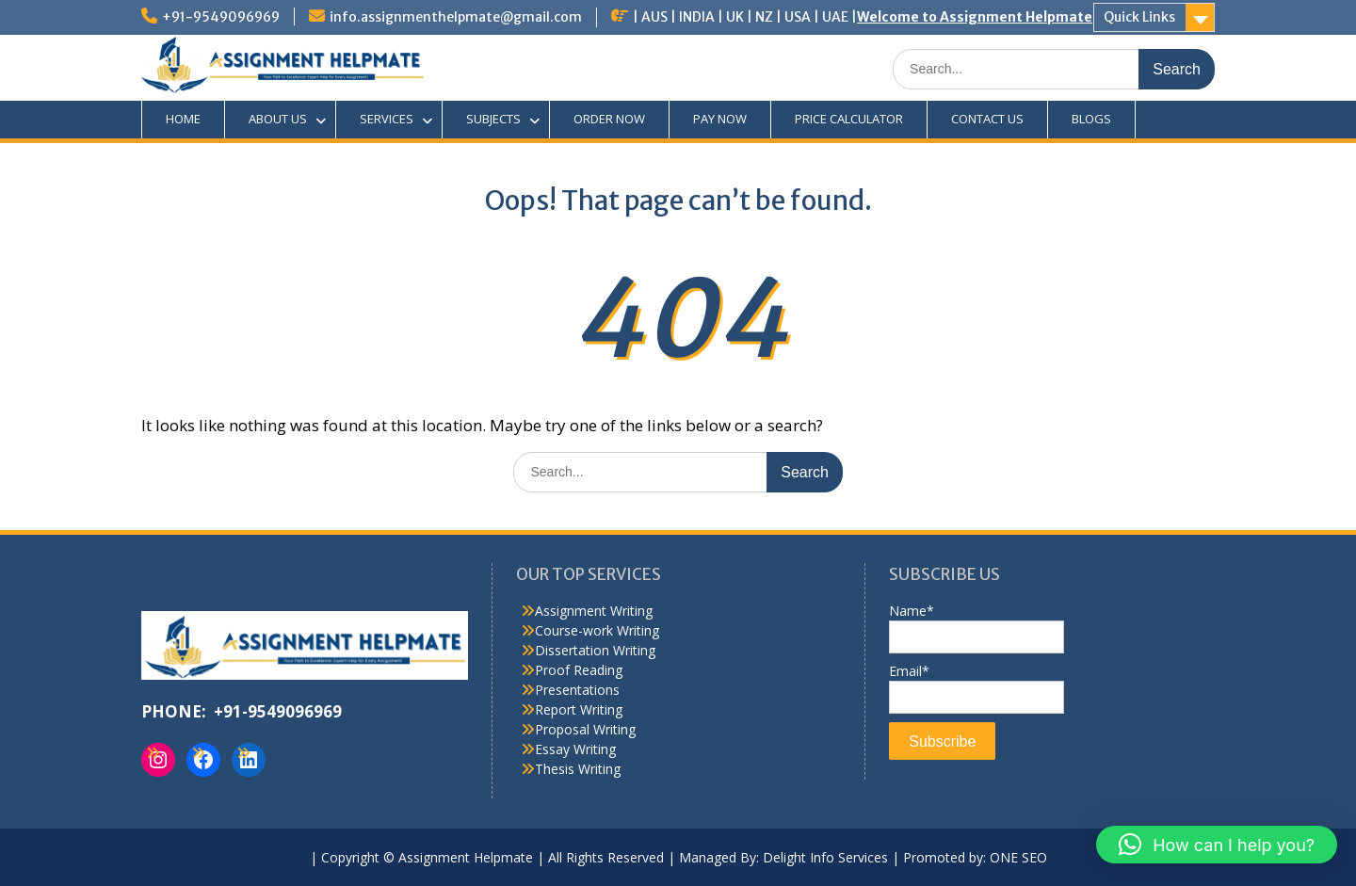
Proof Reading (578, 670)
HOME (183, 118)
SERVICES (386, 118)
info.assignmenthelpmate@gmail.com (456, 16)
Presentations (577, 690)
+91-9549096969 (221, 16)
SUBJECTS (493, 118)
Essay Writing (575, 749)
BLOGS (1091, 118)
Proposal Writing (585, 729)
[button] (1216, 844)
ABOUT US (278, 118)
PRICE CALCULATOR (849, 118)
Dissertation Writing (595, 650)
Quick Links (1139, 16)
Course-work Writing (597, 630)
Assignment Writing (594, 611)
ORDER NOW (609, 118)
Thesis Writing (578, 769)
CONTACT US (987, 118)
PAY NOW (720, 118)
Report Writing (578, 709)
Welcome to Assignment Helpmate (974, 16)
